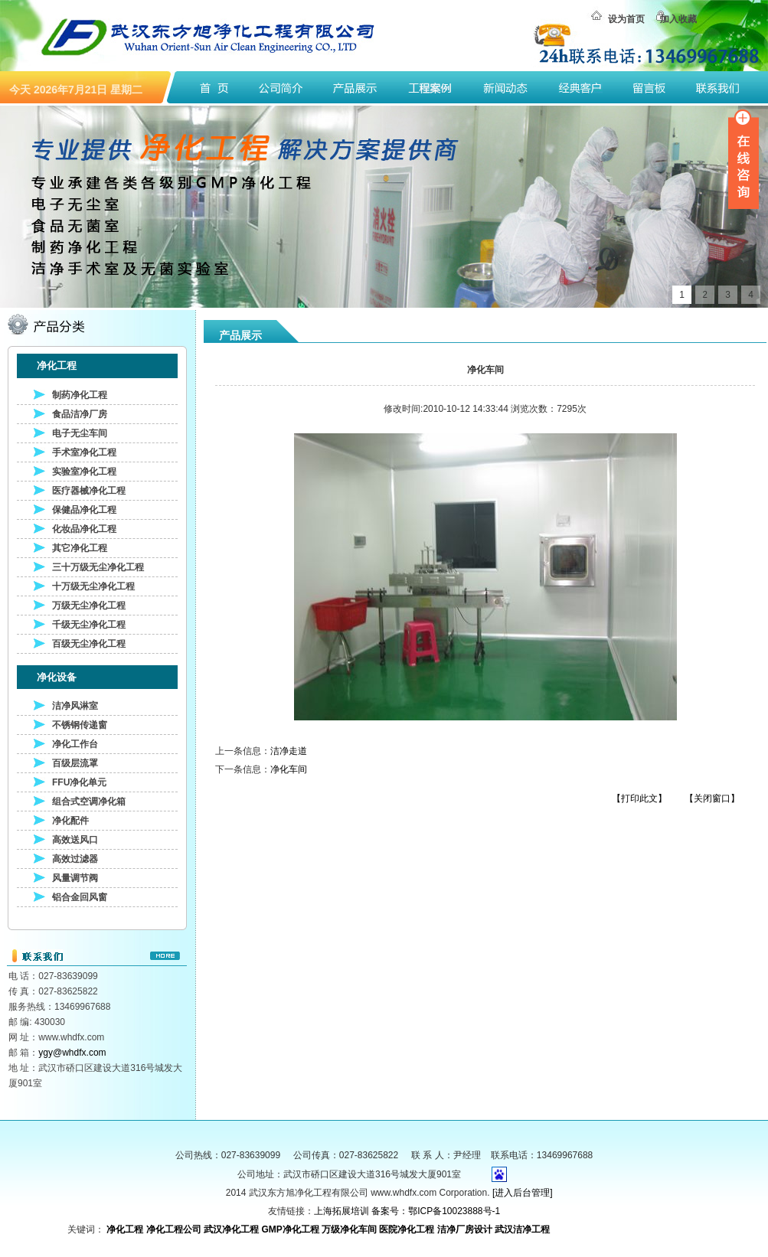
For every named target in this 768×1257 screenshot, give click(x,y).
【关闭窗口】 (712, 798)
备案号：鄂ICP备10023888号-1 (435, 1211)
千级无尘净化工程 (89, 624)
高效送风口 (75, 839)
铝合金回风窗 (79, 897)
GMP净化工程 (290, 1229)
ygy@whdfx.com (72, 1052)
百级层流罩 (75, 763)
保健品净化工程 (84, 509)
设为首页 (626, 19)
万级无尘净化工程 (89, 605)
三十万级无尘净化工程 (98, 567)
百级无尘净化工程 (89, 643)
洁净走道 (288, 751)
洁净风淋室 (75, 705)
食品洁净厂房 (79, 414)
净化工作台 (75, 744)
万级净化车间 (349, 1229)
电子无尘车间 (79, 433)
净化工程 (124, 1229)
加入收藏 (678, 19)
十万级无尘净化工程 (93, 586)
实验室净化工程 (84, 471)
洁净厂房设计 (464, 1229)
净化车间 (288, 769)
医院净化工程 (406, 1229)
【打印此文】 (639, 798)
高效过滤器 (75, 859)
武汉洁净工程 (522, 1229)
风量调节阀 (75, 878)
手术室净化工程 (84, 452)
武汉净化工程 (231, 1229)
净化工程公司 (173, 1229)
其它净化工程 (79, 548)
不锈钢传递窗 (79, 725)
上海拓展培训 (341, 1211)
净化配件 (70, 820)
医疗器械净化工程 (89, 490)
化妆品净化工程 (84, 529)
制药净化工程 (79, 395)
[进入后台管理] (522, 1192)
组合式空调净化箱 (89, 801)
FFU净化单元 (79, 782)
